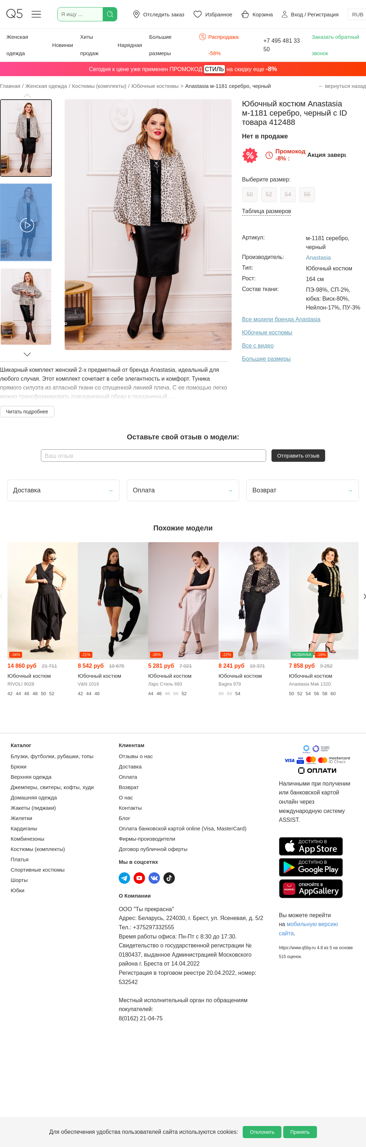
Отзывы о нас (136, 756)
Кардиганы (24, 828)
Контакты (130, 808)
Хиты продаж (89, 45)
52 (269, 194)
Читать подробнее (27, 411)
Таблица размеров (266, 211)
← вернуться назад (342, 86)
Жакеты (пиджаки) (33, 808)
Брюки (18, 766)
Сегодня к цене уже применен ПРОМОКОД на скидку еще (183, 69)
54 (288, 194)
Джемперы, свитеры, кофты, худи (52, 787)
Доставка (130, 766)
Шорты (19, 880)
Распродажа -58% (219, 44)
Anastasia (318, 258)
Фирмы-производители (147, 839)
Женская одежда (17, 45)
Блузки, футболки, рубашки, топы (52, 756)
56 (307, 194)
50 (250, 194)
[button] (27, 95)
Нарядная (130, 45)
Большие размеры (160, 45)
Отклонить (262, 1132)
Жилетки (21, 818)
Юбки (18, 890)
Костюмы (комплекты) (38, 849)
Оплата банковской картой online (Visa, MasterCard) (182, 828)
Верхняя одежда (31, 777)
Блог (124, 818)
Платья (19, 859)
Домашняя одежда (34, 797)
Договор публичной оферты (153, 849)
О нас (126, 797)
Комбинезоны (27, 839)
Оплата (128, 777)
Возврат (129, 787)
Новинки (62, 45)
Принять (300, 1132)
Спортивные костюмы (38, 870)
